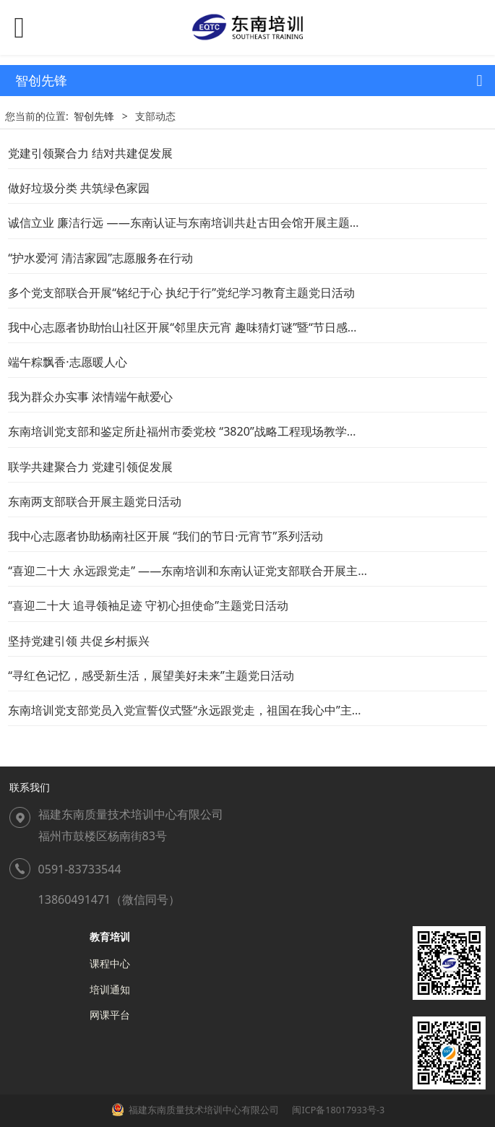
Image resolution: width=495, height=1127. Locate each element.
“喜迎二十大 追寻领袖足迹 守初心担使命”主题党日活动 (148, 605)
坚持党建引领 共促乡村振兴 (79, 641)
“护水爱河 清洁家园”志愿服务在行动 (100, 258)
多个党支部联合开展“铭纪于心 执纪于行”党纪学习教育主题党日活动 (181, 293)
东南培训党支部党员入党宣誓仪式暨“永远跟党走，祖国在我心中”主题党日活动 (209, 710)
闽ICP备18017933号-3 (337, 1110)
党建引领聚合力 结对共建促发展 (90, 153)
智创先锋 (94, 116)
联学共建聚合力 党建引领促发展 (90, 467)
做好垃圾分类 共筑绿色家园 (79, 188)
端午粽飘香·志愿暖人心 (67, 362)
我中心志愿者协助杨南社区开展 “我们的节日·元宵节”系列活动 (165, 536)
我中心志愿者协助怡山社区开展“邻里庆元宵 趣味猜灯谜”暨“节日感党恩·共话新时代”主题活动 (245, 327)
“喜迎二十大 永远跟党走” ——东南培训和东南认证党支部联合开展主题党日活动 (212, 571)
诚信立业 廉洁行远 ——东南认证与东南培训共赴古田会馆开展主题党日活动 (202, 222)
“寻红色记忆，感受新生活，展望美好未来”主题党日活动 (151, 675)
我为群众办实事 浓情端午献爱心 (90, 397)
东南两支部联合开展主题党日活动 (94, 501)
